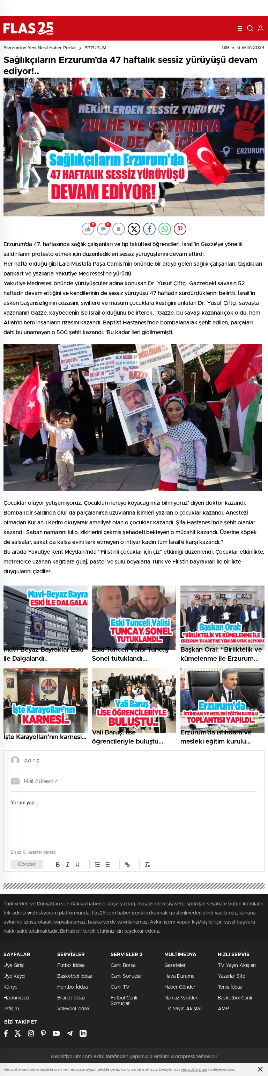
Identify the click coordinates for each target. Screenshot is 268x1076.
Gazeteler (175, 965)
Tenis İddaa (230, 987)
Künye (10, 987)
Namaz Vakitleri (181, 998)
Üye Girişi (13, 965)
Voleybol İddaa (73, 1008)
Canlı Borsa (123, 965)
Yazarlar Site (231, 976)
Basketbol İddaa (74, 976)
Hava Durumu (179, 976)
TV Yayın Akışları (183, 1008)
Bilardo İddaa (71, 998)
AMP (223, 1008)
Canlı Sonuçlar (126, 976)
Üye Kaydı (14, 976)
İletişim (11, 1008)
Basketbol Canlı (235, 998)
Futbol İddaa (70, 965)
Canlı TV (120, 987)
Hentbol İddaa (72, 987)
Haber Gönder (179, 987)
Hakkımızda (16, 998)
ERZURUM (95, 48)
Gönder (27, 864)
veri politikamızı (194, 1069)
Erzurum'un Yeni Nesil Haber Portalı (39, 48)
